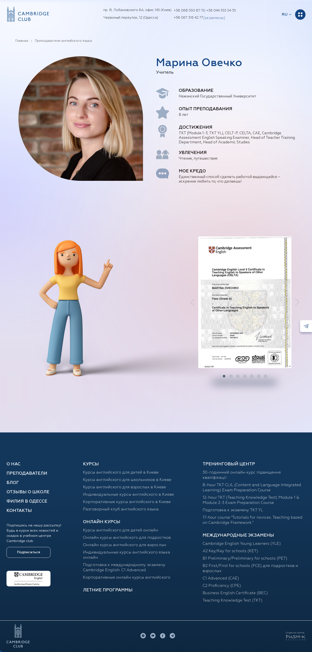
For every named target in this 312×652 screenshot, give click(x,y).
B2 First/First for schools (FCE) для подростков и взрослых (250, 568)
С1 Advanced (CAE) (221, 578)
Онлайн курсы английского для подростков (127, 538)
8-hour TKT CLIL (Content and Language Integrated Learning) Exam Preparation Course (252, 487)
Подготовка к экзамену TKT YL (233, 510)
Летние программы (108, 590)
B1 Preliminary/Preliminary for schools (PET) (245, 558)
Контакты (19, 510)
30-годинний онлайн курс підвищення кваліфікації (242, 475)
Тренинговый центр (229, 464)
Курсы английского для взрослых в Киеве (124, 487)
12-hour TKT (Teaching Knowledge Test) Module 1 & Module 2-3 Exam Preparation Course (251, 500)
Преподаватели (26, 473)
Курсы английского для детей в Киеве (121, 472)
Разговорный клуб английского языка (121, 509)
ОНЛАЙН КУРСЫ (101, 522)
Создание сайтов (295, 633)
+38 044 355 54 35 (221, 10)
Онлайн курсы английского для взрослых (124, 545)
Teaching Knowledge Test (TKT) (232, 600)
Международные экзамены (238, 535)
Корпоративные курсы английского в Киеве (127, 502)
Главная (21, 40)
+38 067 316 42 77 (188, 17)
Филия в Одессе (26, 501)
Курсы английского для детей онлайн (120, 530)
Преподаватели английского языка (63, 40)
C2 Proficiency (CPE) (222, 586)
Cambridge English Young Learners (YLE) (242, 544)
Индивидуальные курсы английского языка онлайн (126, 555)
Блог (12, 483)
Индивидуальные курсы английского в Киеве (128, 495)
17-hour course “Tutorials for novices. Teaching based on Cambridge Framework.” (252, 520)
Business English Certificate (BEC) (235, 593)
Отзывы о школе (27, 492)
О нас (13, 464)
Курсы (91, 464)
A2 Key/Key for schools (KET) (230, 551)
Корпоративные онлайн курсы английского (126, 577)
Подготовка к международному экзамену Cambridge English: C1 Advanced (124, 567)
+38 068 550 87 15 (189, 10)
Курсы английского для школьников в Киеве (127, 480)
